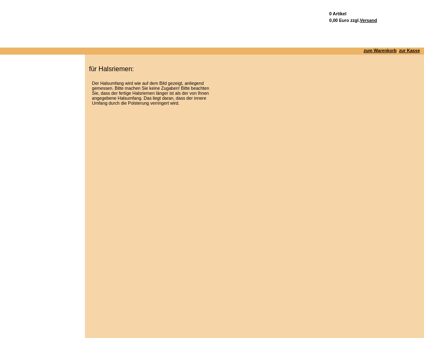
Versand (368, 20)
